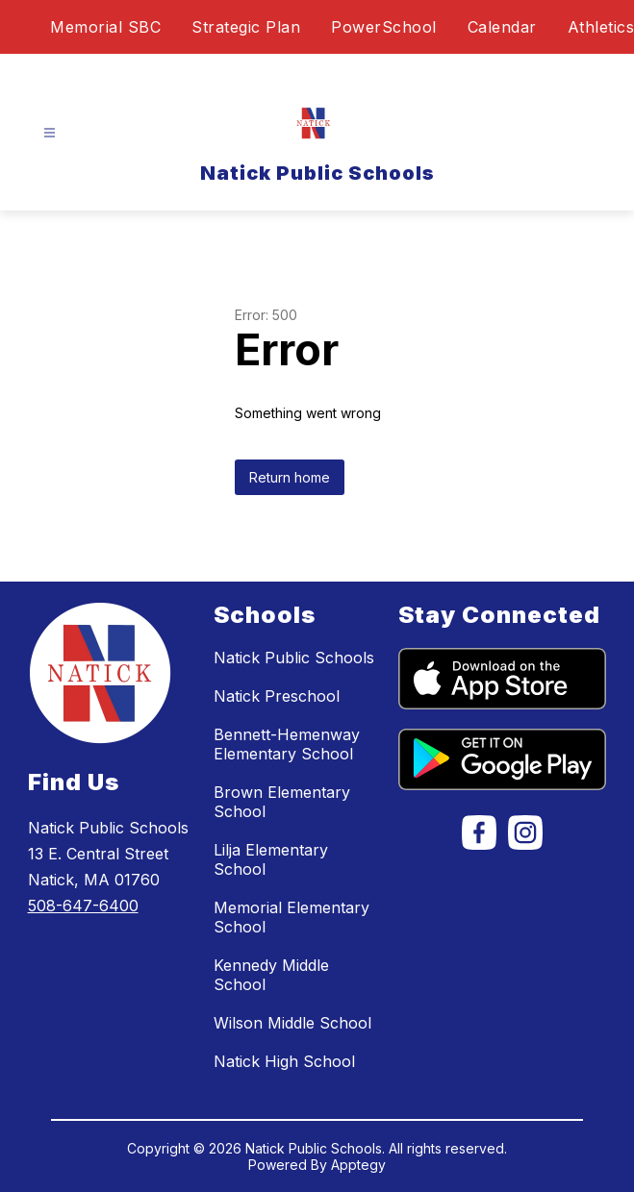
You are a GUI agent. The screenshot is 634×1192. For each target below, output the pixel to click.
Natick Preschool (277, 696)
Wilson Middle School (292, 1022)
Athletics (601, 27)
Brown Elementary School (282, 801)
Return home (289, 477)
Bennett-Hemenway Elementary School (287, 744)
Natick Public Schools (294, 657)
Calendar (502, 27)
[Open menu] (49, 133)
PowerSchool (384, 27)
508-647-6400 (83, 905)
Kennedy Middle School (271, 975)
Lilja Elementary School (271, 859)
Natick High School (284, 1061)
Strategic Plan (245, 27)
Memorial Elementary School (291, 917)
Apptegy (358, 1164)
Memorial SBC (105, 27)
